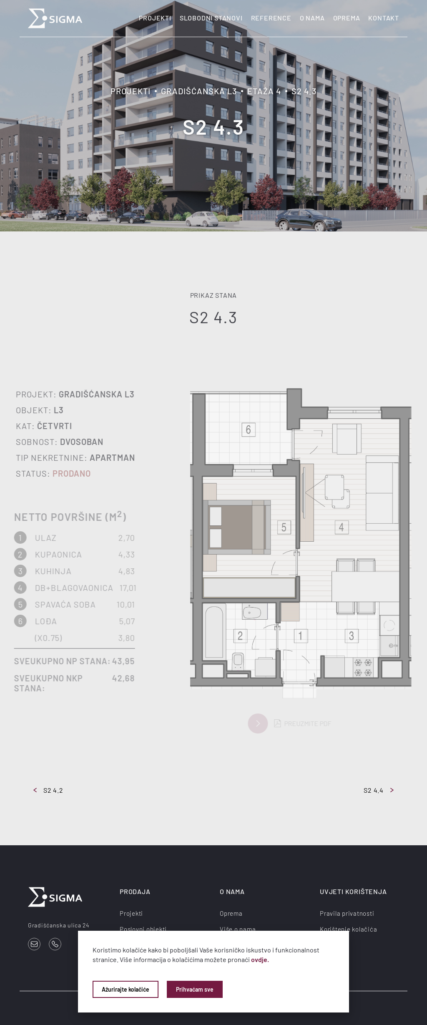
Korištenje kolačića (348, 929)
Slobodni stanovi (211, 18)
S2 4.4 (379, 790)
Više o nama (238, 929)
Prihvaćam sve (195, 989)
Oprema (346, 18)
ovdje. (260, 959)
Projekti (155, 18)
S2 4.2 (48, 790)
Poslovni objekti (143, 929)
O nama (312, 18)
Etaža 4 (264, 91)
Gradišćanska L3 (199, 91)
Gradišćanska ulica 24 (59, 925)
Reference (271, 18)
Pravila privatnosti (347, 913)
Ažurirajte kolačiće (125, 989)
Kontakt (383, 18)
